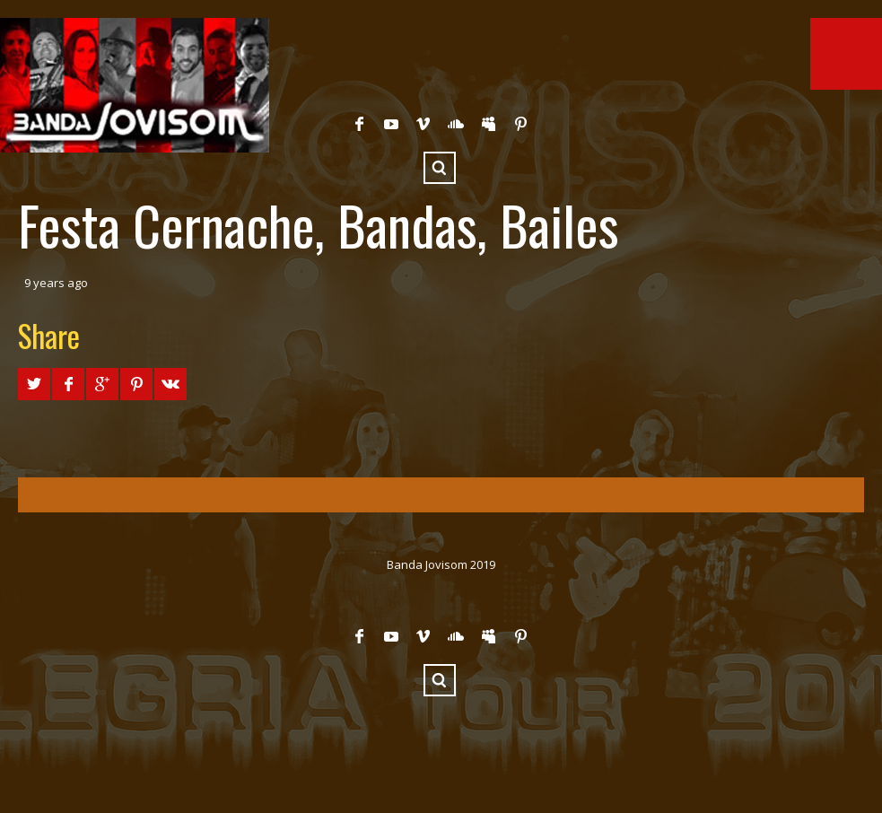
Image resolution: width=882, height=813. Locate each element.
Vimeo (423, 124)
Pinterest (520, 124)
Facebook (359, 124)
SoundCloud (456, 124)
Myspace (488, 124)
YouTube (391, 124)
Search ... (440, 168)
